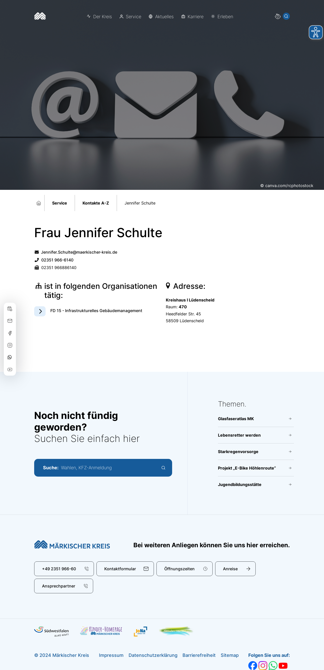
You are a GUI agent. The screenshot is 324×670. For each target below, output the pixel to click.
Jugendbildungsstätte (239, 484)
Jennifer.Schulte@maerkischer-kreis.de (75, 252)
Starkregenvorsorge (238, 451)
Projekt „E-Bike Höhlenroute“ (247, 468)
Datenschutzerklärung (153, 655)
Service (133, 16)
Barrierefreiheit (199, 655)
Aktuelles (164, 16)
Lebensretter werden (239, 435)
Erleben (225, 16)
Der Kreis (102, 16)
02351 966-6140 (53, 259)
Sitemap (230, 655)
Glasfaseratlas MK (236, 418)
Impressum (111, 655)
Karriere (196, 16)
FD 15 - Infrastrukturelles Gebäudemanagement (96, 310)
